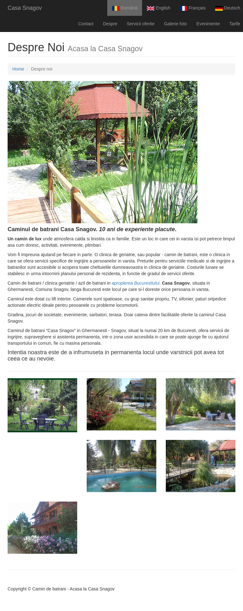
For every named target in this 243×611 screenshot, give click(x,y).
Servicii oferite (141, 23)
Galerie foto (175, 23)
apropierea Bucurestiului (135, 283)
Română (125, 8)
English (158, 8)
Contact (85, 23)
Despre (110, 23)
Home (18, 68)
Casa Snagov (25, 8)
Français (193, 8)
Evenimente (208, 23)
